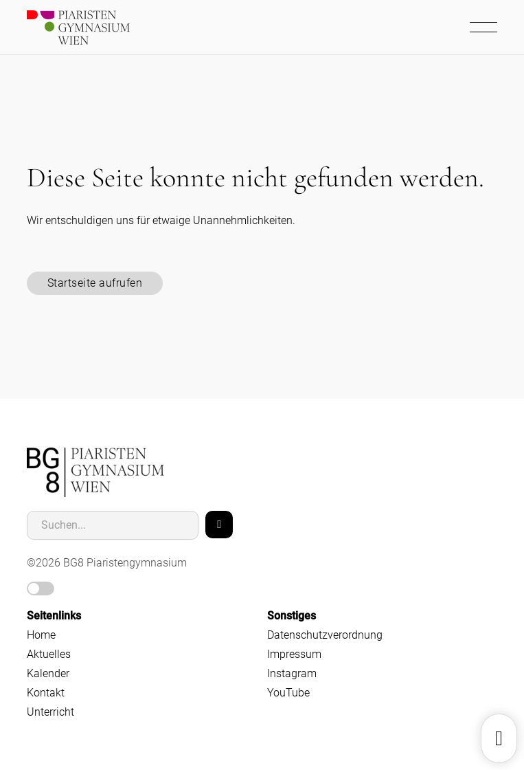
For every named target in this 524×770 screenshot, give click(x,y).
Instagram (292, 673)
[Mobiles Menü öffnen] (487, 27)
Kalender (48, 673)
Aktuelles (49, 654)
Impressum (294, 654)
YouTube (288, 692)
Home (41, 634)
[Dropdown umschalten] (498, 738)
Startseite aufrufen (95, 282)
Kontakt (46, 692)
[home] (95, 472)
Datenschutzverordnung (325, 634)
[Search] (219, 524)
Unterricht (50, 711)
